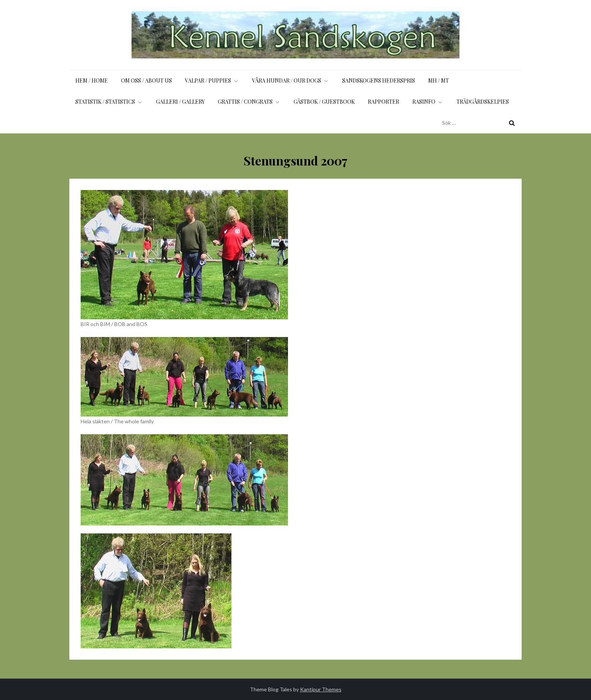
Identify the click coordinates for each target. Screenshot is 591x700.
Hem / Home (91, 80)
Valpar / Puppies (212, 80)
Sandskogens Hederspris (378, 80)
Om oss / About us (146, 80)
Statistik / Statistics (109, 101)
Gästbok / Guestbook (324, 101)
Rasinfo (427, 101)
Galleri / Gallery (180, 101)
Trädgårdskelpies (482, 101)
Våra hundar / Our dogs (290, 80)
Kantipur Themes (320, 689)
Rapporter (383, 101)
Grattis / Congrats (249, 101)
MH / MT (438, 80)
